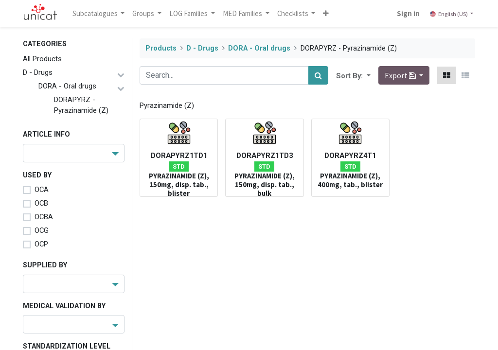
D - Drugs (38, 72)
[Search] (318, 75)
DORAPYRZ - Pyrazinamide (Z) (81, 105)
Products (161, 48)
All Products (42, 58)
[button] (326, 13)
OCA (42, 189)
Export (401, 75)
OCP (41, 244)
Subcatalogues (95, 13)
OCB (41, 203)
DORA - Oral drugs (67, 86)
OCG (42, 230)
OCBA (44, 216)
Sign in (408, 13)
